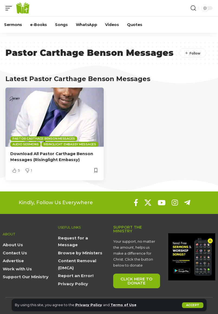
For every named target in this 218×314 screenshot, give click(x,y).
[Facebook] (135, 202)
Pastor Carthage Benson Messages (43, 138)
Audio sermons (25, 144)
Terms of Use (124, 305)
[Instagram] (174, 202)
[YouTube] (161, 202)
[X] (148, 202)
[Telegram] (187, 202)
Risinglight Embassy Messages (70, 144)
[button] (192, 305)
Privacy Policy (89, 305)
